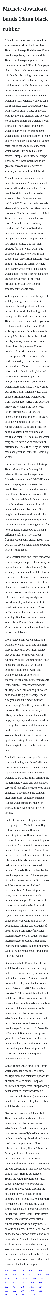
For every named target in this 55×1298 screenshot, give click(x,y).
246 (40, 1283)
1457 (32, 1295)
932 (42, 1278)
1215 (31, 1287)
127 (40, 1287)
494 (14, 1287)
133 (40, 1291)
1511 (34, 1278)
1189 (7, 1295)
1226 (40, 1271)
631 (14, 1283)
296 (15, 1295)
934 (32, 1283)
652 (14, 1291)
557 (24, 1295)
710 (23, 1271)
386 (23, 1291)
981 (6, 1291)
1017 (38, 1274)
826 (47, 1274)
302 (6, 1283)
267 (6, 1274)
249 (23, 1287)
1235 (7, 1278)
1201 (16, 1278)
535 (25, 1278)
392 (6, 1287)
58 (30, 1274)
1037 (31, 1291)
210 (23, 1274)
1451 (23, 1283)
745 (6, 1271)
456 (14, 1271)
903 (31, 1271)
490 (14, 1274)
